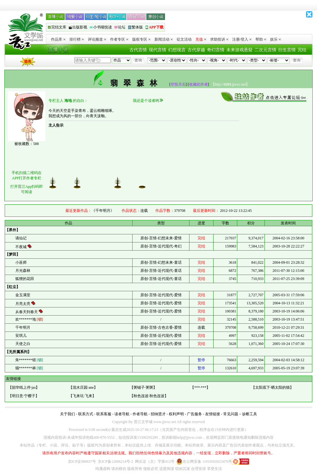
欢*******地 (29, 319)
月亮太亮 (23, 304)
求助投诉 (219, 39)
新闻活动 (163, 39)
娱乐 (275, 39)
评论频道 (97, 39)
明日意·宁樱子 (23, 396)
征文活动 (184, 39)
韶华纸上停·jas (24, 387)
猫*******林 (29, 368)
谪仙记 (21, 238)
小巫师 (21, 262)
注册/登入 (242, 39)
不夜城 (21, 247)
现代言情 (157, 49)
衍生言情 (287, 49)
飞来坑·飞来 (82, 396)
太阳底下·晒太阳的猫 (272, 387)
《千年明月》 (103, 210)
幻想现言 (177, 49)
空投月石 (178, 84)
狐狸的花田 (24, 279)
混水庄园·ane (83, 387)
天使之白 (22, 344)
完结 (302, 49)
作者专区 (119, 39)
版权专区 (141, 39)
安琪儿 (21, 335)
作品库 (58, 39)
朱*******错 (29, 360)
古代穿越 (196, 49)
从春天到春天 (27, 312)
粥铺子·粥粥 (143, 387)
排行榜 (76, 39)
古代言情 (138, 49)
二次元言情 (265, 49)
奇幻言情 (215, 49)
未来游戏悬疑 (239, 49)
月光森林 (22, 270)
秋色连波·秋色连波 (148, 396)
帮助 (260, 39)
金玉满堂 (22, 295)
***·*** (200, 387)
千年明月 (22, 327)
